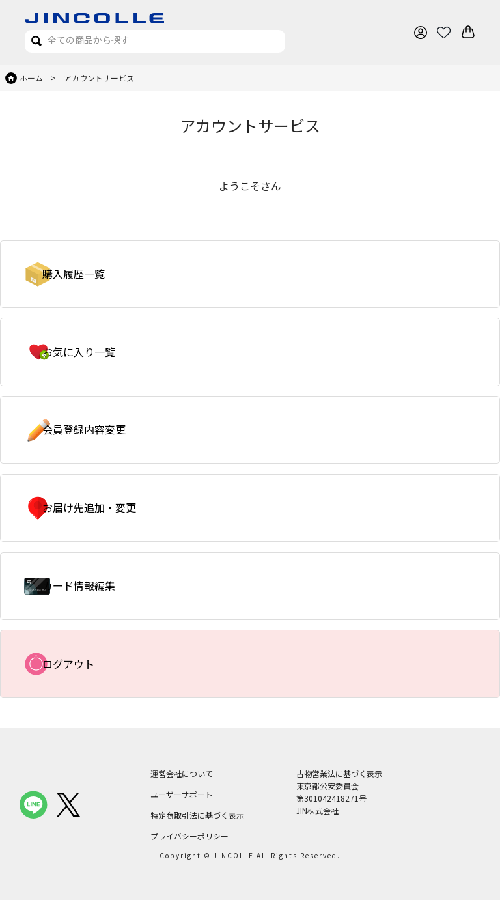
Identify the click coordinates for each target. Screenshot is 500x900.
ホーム (31, 77)
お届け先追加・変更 (89, 507)
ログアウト (68, 663)
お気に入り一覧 (78, 351)
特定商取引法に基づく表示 (197, 815)
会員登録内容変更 (84, 429)
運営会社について (181, 773)
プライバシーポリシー (189, 835)
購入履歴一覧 (73, 273)
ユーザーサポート (181, 794)
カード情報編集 (78, 585)
